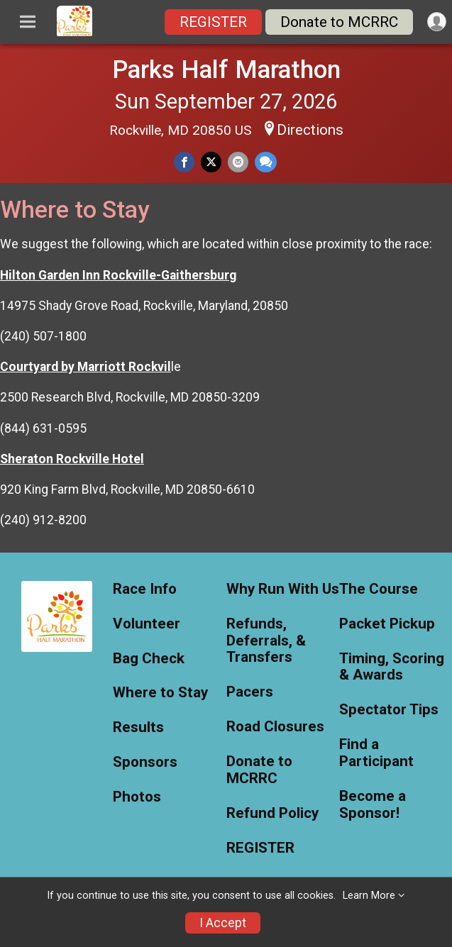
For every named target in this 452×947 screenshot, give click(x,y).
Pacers (249, 692)
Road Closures (275, 727)
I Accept (222, 923)
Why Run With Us (282, 589)
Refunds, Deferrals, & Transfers (266, 641)
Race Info (145, 589)
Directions (310, 129)
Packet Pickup (387, 624)
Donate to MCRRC (339, 22)
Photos (137, 797)
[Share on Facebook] (184, 162)
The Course (378, 589)
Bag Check (148, 658)
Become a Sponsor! (372, 804)
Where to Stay (160, 693)
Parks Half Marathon (226, 69)
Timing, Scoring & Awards (391, 667)
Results (138, 727)
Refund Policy (272, 813)
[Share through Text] (266, 162)
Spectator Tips (389, 710)
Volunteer (146, 624)
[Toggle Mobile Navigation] (27, 22)
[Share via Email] (238, 162)
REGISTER (213, 22)
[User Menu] (436, 21)
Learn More (369, 896)
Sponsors (145, 762)
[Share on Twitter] (211, 162)
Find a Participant (376, 753)
